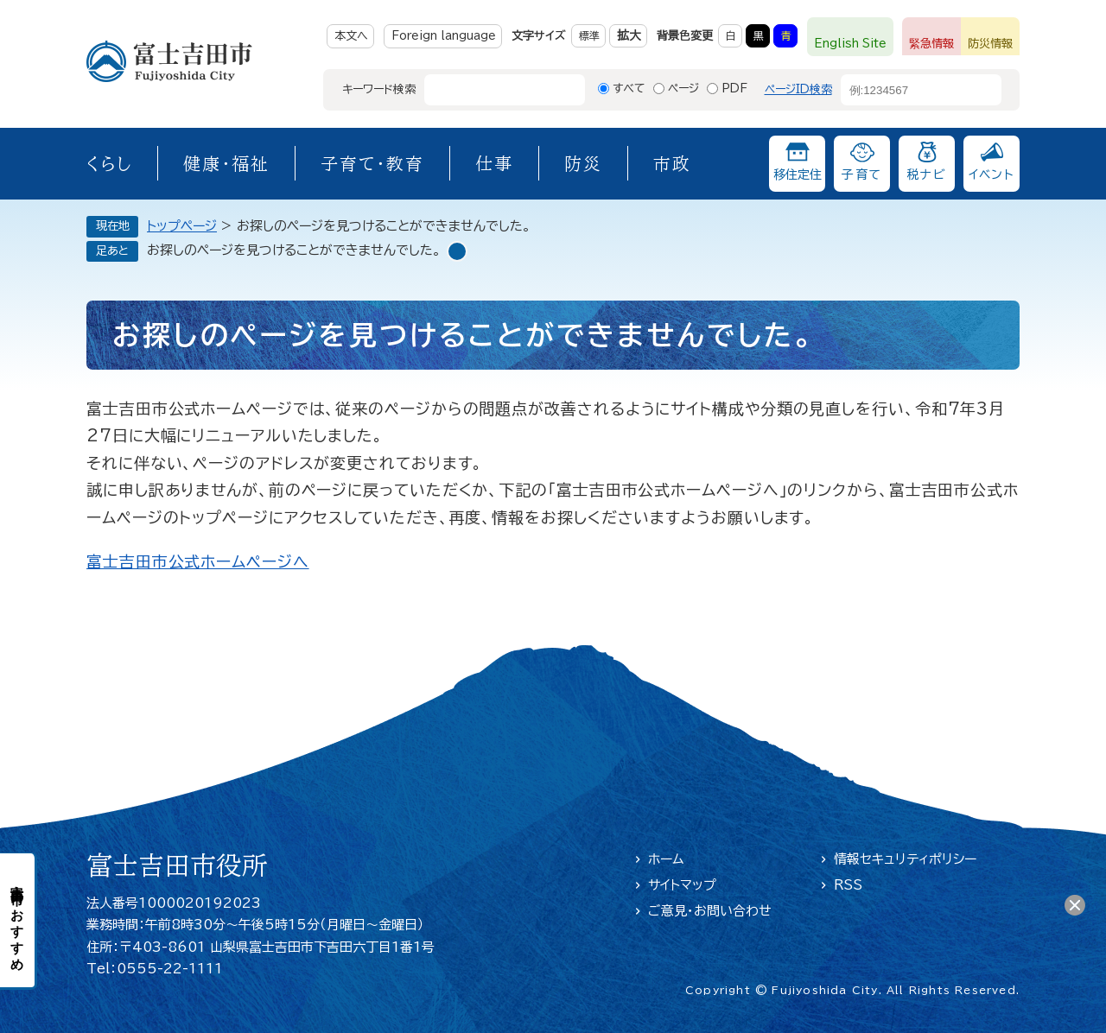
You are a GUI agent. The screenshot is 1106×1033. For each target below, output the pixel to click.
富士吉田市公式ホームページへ (197, 561)
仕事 (494, 163)
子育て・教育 (372, 163)
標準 (589, 35)
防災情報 (990, 43)
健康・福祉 (226, 163)
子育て (861, 174)
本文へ (351, 35)
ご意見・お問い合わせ (710, 910)
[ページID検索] (905, 89)
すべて (629, 88)
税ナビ (926, 174)
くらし (109, 163)
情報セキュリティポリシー (905, 858)
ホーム (666, 858)
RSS (848, 884)
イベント (992, 174)
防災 (583, 163)
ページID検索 (798, 89)
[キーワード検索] (489, 89)
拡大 (629, 35)
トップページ (182, 225)
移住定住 (797, 174)
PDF (734, 88)
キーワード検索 (379, 89)
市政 (672, 163)
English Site (850, 43)
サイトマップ (682, 884)
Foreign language (443, 35)
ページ (683, 88)
